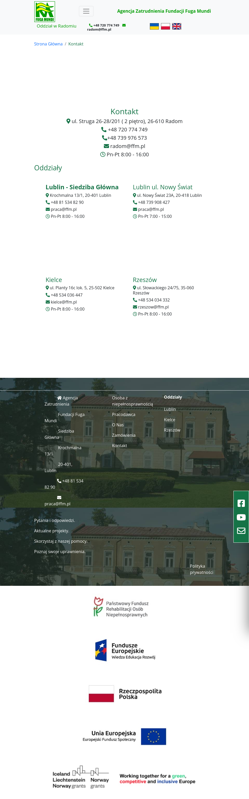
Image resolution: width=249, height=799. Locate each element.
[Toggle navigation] (86, 11)
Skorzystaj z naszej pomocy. (61, 541)
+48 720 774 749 (106, 25)
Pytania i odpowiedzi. (54, 520)
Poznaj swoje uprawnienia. (60, 551)
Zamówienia (124, 435)
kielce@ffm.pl (64, 302)
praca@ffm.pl (64, 209)
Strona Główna (48, 44)
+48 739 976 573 (127, 137)
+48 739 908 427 (154, 202)
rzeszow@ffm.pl (153, 307)
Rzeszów (172, 430)
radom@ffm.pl (99, 29)
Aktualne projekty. (51, 531)
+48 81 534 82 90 (67, 202)
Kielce (170, 419)
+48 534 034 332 (154, 300)
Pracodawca (124, 414)
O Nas (118, 425)
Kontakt (119, 445)
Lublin (170, 409)
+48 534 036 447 (67, 295)
